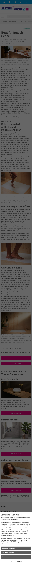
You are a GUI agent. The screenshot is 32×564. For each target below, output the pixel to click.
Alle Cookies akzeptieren (8, 548)
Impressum (12, 561)
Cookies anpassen (7, 557)
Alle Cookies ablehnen (8, 552)
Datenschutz (20, 561)
